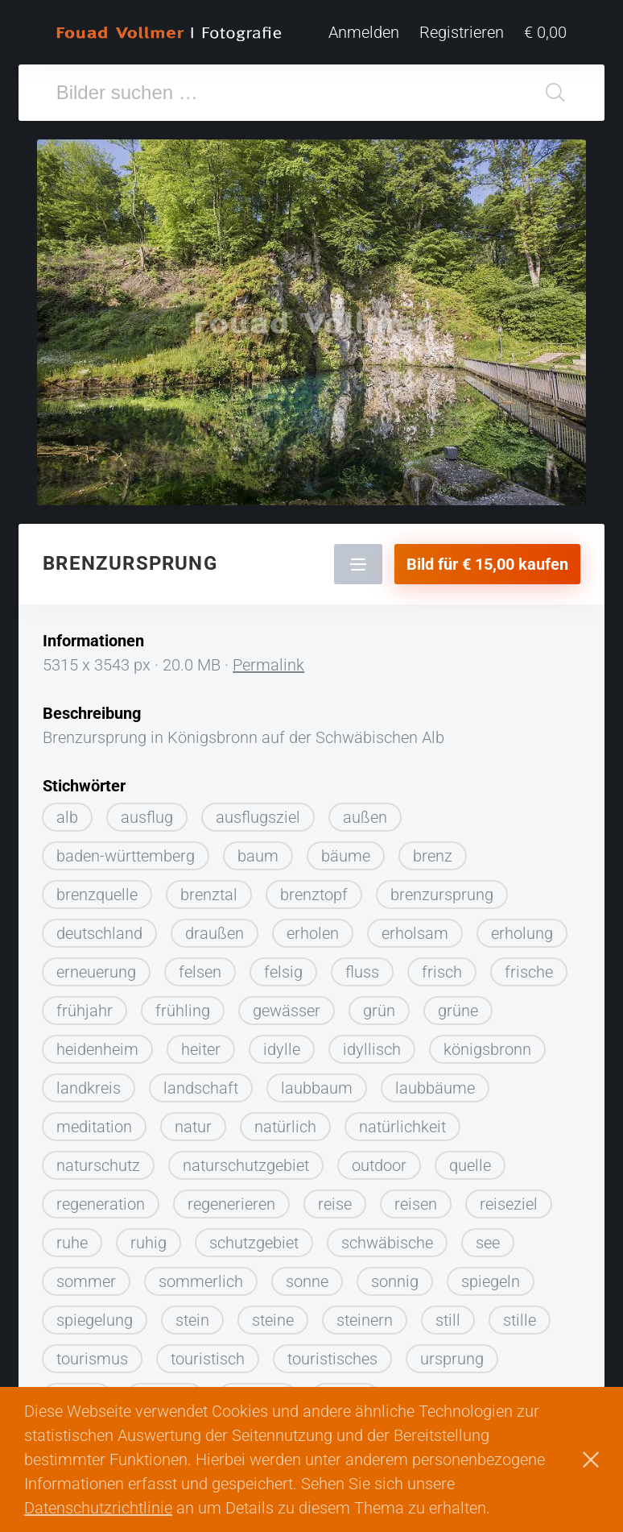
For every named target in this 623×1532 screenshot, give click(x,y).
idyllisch (372, 1049)
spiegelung (94, 1320)
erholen (313, 933)
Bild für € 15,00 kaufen (487, 564)
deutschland (99, 933)
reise (335, 1204)
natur (193, 1126)
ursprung (452, 1358)
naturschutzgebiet (246, 1165)
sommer (86, 1281)
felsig (283, 972)
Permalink (268, 665)
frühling (182, 1010)
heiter (201, 1049)
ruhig (148, 1242)
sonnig (395, 1281)
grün (379, 1010)
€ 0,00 (545, 32)
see (488, 1242)
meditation (94, 1126)
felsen (200, 972)
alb (67, 817)
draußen (214, 933)
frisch (442, 972)
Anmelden (363, 32)
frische (529, 972)
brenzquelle (97, 894)
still (447, 1320)
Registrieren (461, 32)
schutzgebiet (254, 1242)
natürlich (285, 1126)
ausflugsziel (258, 817)
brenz (432, 856)
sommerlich (201, 1281)
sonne (307, 1281)
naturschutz (98, 1165)
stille (519, 1320)
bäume (345, 856)
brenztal (208, 894)
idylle (281, 1049)
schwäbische (387, 1242)
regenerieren (231, 1204)
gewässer (286, 1010)
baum (257, 856)
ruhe (72, 1242)
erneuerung (96, 972)
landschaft (200, 1088)
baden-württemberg (125, 856)
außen (365, 817)
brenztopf (314, 894)
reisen (415, 1204)
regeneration (100, 1204)
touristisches (332, 1358)
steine (273, 1320)
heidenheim (97, 1049)
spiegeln (490, 1281)
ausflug (147, 817)
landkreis (88, 1088)
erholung (522, 933)
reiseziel (509, 1204)
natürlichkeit (402, 1126)
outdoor (379, 1165)
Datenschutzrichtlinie (98, 1507)
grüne (458, 1010)
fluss (362, 972)
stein (192, 1320)
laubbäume (435, 1088)
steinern (364, 1320)
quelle (470, 1165)
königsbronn (487, 1049)
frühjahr (84, 1010)
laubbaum (317, 1088)
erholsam (415, 933)
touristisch (208, 1358)
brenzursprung (441, 894)
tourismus (92, 1358)
